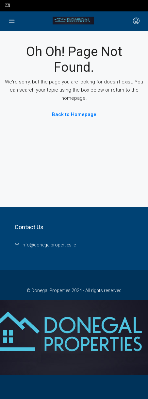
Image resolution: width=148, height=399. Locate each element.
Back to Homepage (74, 114)
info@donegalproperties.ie (49, 244)
